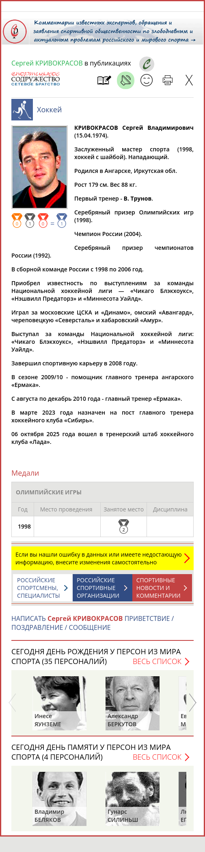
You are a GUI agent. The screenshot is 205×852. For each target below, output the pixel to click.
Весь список (157, 665)
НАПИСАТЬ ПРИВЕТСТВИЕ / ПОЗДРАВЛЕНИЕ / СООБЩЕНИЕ (92, 627)
